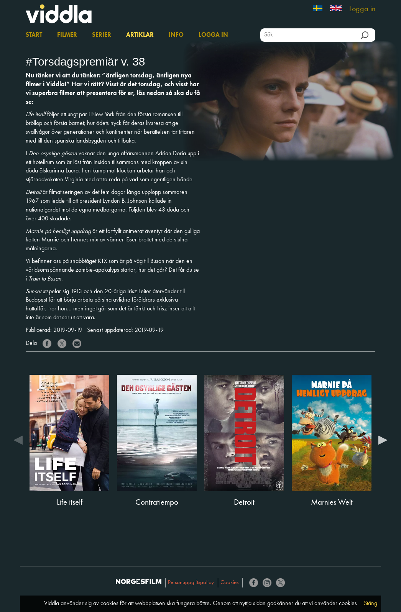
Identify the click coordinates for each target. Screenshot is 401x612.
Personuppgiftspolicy (191, 583)
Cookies (229, 583)
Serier (101, 35)
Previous (18, 439)
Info (176, 35)
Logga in (362, 9)
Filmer (67, 35)
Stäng (370, 604)
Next (383, 439)
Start (34, 35)
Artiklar (140, 35)
